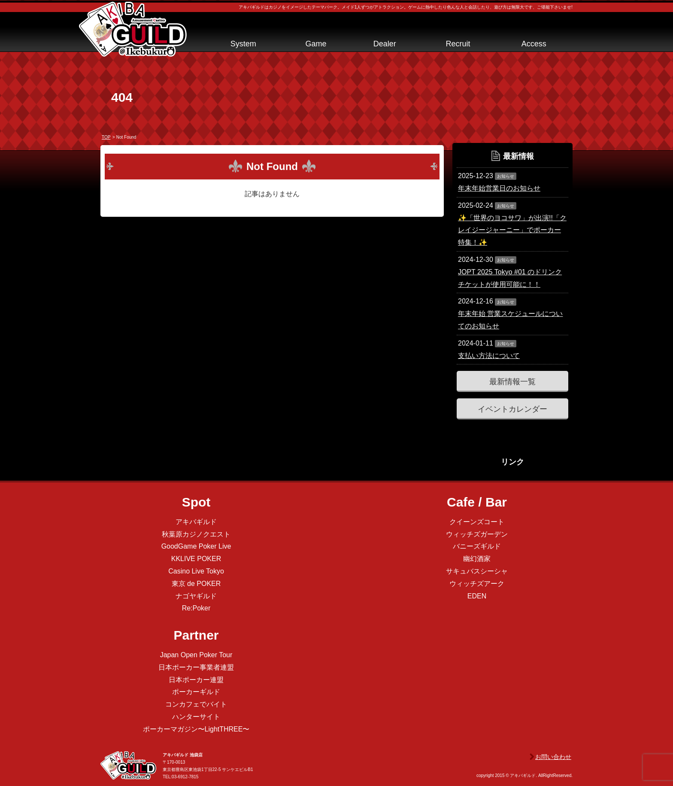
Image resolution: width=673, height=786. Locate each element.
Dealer (384, 43)
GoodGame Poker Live (196, 546)
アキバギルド (196, 521)
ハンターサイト (196, 716)
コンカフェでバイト (196, 704)
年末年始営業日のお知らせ (499, 188)
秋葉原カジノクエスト (196, 534)
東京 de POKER (196, 583)
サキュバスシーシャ (477, 571)
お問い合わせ (553, 756)
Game (315, 43)
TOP (106, 137)
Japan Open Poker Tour (196, 655)
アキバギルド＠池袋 (133, 29)
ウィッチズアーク (476, 583)
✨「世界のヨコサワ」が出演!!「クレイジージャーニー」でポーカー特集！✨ (512, 230)
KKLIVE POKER (196, 558)
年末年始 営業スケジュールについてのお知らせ (510, 320)
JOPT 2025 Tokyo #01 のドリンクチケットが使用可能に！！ (510, 278)
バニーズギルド (477, 546)
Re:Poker (196, 608)
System (243, 43)
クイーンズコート (476, 521)
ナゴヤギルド (196, 596)
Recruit (458, 43)
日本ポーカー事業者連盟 (196, 667)
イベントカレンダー (512, 409)
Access (533, 43)
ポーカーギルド (196, 691)
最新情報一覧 (512, 381)
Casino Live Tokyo (196, 571)
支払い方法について (489, 355)
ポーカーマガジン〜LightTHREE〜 (196, 729)
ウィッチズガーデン (477, 534)
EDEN (476, 596)
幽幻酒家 (477, 558)
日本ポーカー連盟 (196, 679)
